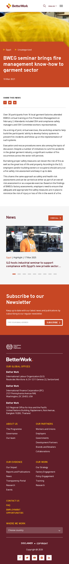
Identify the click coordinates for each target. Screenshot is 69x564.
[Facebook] (20, 557)
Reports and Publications (18, 471)
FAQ (8, 505)
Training (40, 480)
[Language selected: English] (52, 5)
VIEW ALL (54, 218)
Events (9, 489)
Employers (41, 433)
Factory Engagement (45, 471)
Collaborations (43, 451)
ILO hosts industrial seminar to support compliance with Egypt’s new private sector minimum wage (32, 266)
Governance (12, 433)
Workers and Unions (45, 429)
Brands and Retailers (46, 446)
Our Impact (11, 467)
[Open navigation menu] (61, 6)
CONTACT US (12, 500)
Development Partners (47, 442)
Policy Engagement (45, 476)
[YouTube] (34, 557)
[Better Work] (19, 359)
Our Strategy (42, 467)
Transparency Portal (16, 480)
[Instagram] (41, 557)
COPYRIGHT (42, 543)
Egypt (8, 257)
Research (10, 485)
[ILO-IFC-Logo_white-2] (13, 346)
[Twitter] (27, 557)
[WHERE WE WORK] (34, 530)
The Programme (14, 429)
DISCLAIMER (27, 543)
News (9, 476)
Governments (42, 438)
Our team (10, 438)
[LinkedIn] (49, 557)
